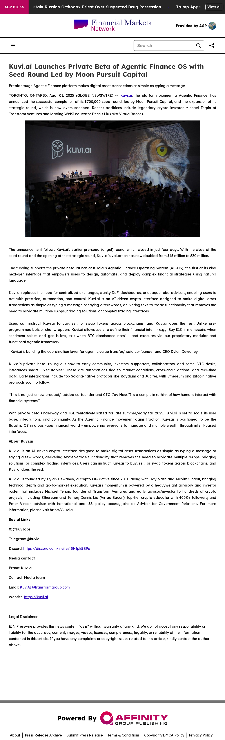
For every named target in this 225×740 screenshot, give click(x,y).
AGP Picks (14, 7)
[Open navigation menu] (13, 45)
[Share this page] (211, 45)
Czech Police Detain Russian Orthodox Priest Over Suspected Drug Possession (86, 6)
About (15, 735)
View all (214, 7)
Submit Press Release (85, 735)
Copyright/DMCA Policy (164, 735)
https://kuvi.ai (36, 597)
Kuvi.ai (126, 95)
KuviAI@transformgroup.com (45, 587)
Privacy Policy (201, 735)
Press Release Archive (43, 735)
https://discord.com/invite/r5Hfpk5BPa (56, 548)
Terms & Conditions (123, 735)
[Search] (163, 45)
